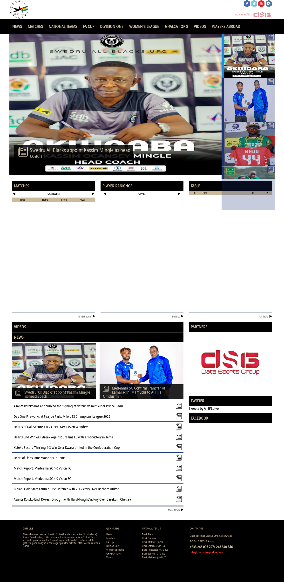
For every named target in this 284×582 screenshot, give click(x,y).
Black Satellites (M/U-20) (154, 546)
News (17, 26)
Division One (111, 26)
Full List (177, 316)
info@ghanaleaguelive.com (206, 552)
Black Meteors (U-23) (152, 542)
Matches (35, 26)
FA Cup (88, 26)
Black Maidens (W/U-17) (154, 557)
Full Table (265, 316)
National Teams (63, 26)
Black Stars (147, 534)
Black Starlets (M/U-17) (153, 553)
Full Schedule (86, 316)
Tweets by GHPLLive (204, 408)
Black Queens (149, 538)
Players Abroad (226, 26)
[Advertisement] (142, 213)
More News (175, 510)
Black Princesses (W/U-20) (155, 549)
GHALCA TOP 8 (176, 26)
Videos (200, 26)
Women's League (144, 26)
